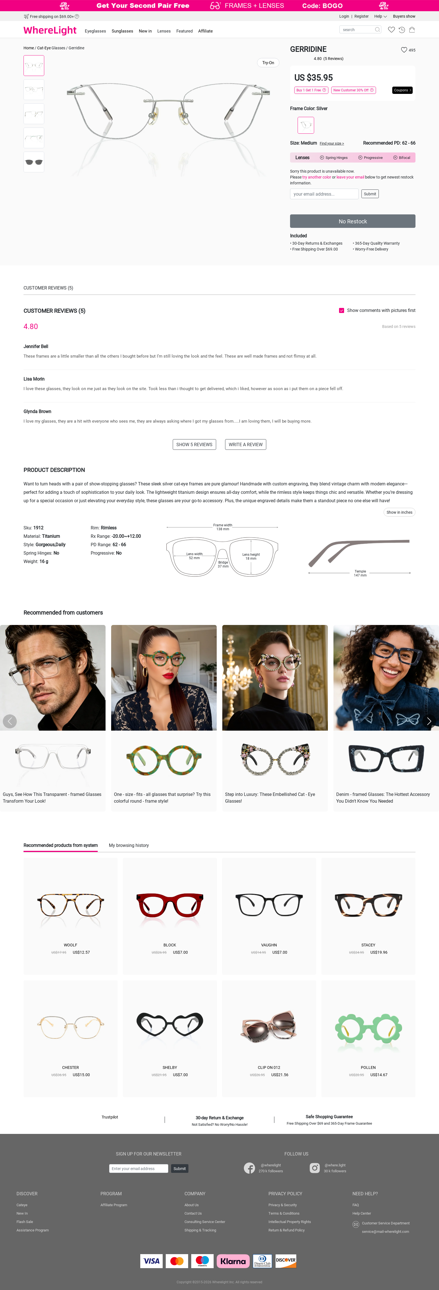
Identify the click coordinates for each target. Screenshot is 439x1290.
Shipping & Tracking (200, 1230)
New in (145, 31)
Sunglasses (122, 31)
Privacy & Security (282, 1204)
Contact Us (193, 1213)
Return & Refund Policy (286, 1230)
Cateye (22, 1204)
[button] (429, 721)
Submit (370, 193)
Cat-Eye (44, 47)
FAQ (355, 1204)
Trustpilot (110, 1117)
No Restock (353, 221)
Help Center (361, 1213)
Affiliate (205, 31)
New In (22, 1213)
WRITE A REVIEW (246, 444)
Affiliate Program (114, 1204)
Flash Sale (25, 1221)
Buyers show (404, 16)
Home (29, 47)
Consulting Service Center (205, 1221)
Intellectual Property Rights (289, 1221)
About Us (192, 1204)
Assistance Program (33, 1230)
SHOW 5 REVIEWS (194, 444)
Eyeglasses (95, 31)
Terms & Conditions (284, 1213)
